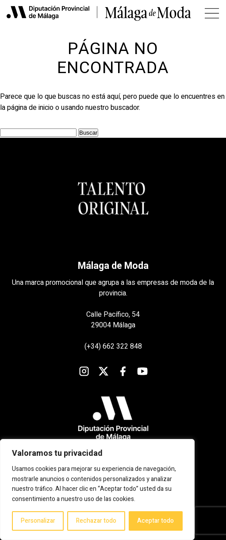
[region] (97, 489)
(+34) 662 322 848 (113, 346)
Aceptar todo (155, 520)
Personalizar (38, 520)
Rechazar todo (96, 520)
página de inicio (30, 107)
